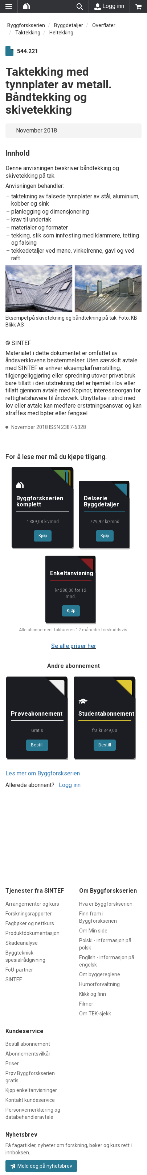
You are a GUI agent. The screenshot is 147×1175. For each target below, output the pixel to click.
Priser (12, 1063)
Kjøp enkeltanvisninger (31, 1090)
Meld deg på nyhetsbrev (41, 1166)
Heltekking (61, 32)
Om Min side (93, 931)
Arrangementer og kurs (32, 904)
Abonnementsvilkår (27, 1054)
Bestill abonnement (27, 1044)
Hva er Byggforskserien (105, 904)
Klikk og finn (92, 994)
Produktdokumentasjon (32, 933)
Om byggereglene (99, 974)
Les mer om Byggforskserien (42, 773)
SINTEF (13, 979)
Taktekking (27, 32)
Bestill (37, 744)
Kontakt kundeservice (30, 1100)
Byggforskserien (26, 25)
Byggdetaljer (68, 25)
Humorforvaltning (99, 984)
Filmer (86, 1004)
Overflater (103, 25)
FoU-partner (19, 970)
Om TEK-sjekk (95, 1013)
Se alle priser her (73, 646)
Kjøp (42, 535)
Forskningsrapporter (28, 914)
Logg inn (109, 6)
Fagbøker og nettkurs (29, 923)
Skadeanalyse (21, 943)
